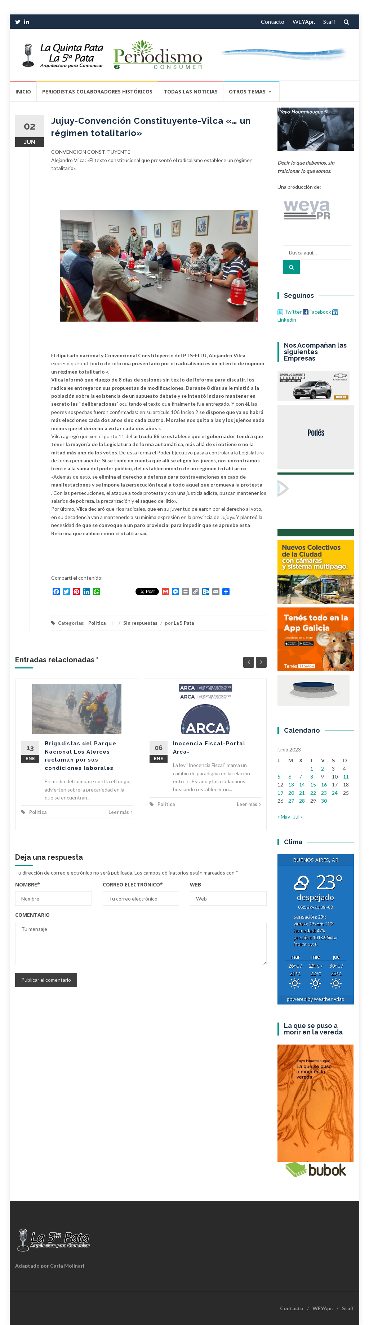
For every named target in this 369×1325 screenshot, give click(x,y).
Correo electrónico (133, 884)
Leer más (120, 812)
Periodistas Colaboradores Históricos (97, 91)
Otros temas (247, 91)
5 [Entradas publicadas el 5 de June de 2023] (278, 776)
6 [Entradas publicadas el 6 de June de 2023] (289, 776)
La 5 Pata (184, 623)
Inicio (23, 91)
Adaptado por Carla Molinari (49, 1266)
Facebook (317, 312)
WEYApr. (304, 21)
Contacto (272, 21)
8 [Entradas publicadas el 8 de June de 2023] (311, 776)
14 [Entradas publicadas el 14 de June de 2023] (302, 784)
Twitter (290, 312)
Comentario (32, 914)
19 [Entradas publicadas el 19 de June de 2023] (280, 793)
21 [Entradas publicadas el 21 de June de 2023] (302, 793)
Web (195, 884)
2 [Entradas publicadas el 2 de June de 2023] (322, 769)
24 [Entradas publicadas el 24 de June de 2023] (335, 793)
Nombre (27, 884)
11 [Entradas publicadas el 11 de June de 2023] (346, 776)
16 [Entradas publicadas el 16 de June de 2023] (324, 784)
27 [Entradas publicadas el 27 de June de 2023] (291, 801)
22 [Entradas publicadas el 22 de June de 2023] (313, 793)
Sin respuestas (140, 623)
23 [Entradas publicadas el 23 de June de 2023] (324, 793)
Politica (97, 623)
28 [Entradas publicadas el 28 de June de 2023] (302, 801)
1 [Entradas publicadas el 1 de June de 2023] (311, 769)
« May (283, 817)
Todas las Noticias (191, 91)
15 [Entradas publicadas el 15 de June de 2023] (313, 784)
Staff (329, 21)
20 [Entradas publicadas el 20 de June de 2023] (291, 793)
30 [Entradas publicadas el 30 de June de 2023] (324, 801)
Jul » (298, 817)
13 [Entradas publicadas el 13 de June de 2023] (291, 784)
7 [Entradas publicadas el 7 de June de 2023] (300, 776)
